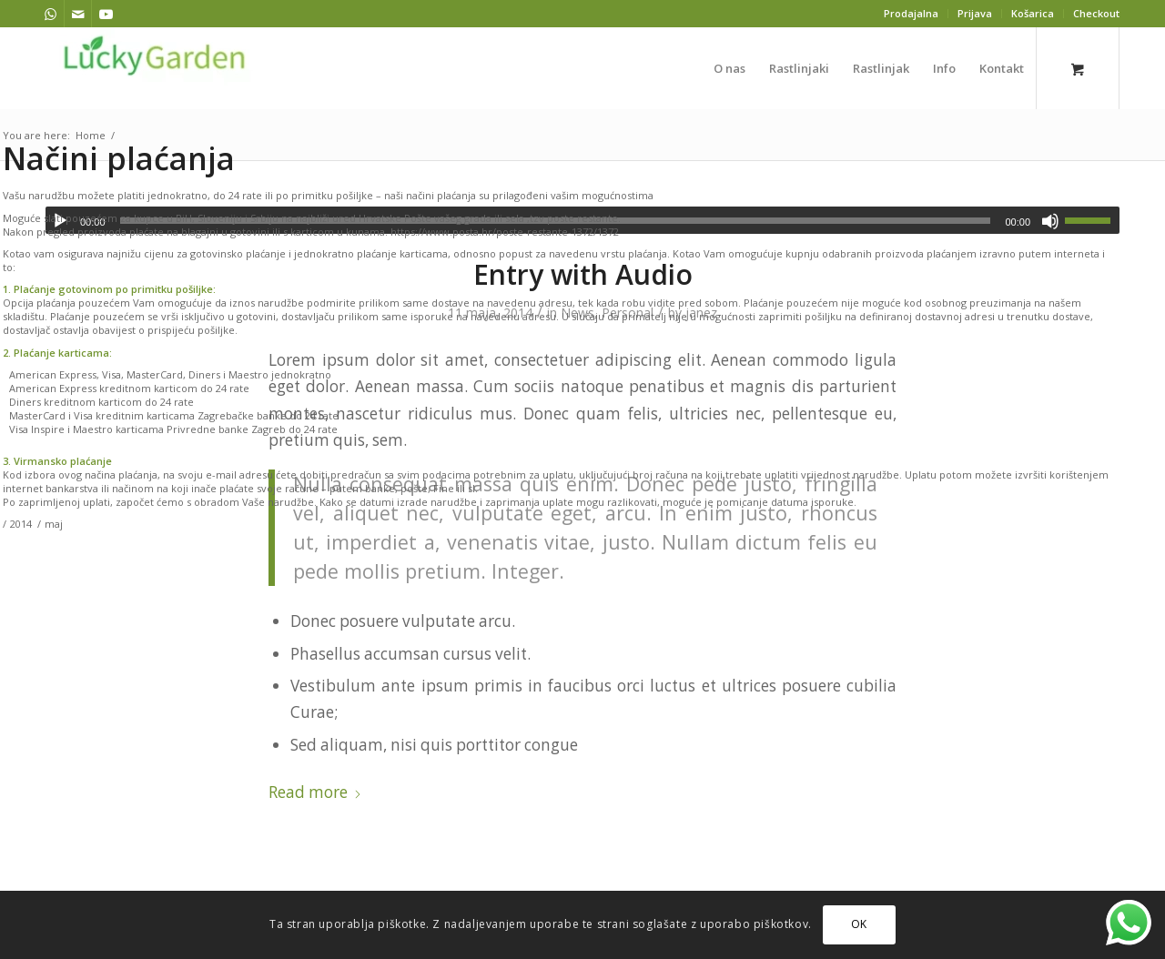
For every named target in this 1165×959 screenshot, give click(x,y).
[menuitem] (911, 13)
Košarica (1032, 13)
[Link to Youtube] (105, 13)
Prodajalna (911, 13)
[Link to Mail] (78, 13)
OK (859, 924)
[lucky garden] (155, 68)
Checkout (1096, 13)
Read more (315, 792)
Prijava (974, 13)
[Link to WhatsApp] (50, 13)
